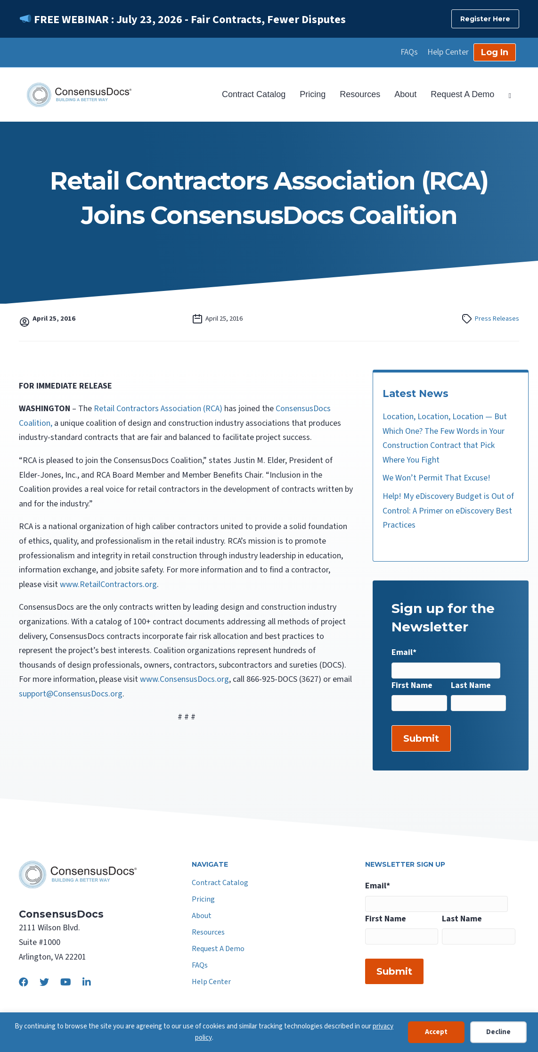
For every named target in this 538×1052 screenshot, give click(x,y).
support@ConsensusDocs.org (70, 694)
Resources (360, 94)
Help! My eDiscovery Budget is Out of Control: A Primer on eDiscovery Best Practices (448, 510)
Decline (498, 1032)
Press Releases (497, 318)
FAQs (409, 52)
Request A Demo (462, 94)
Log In (494, 52)
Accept (436, 1032)
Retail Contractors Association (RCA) (157, 408)
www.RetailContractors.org (108, 584)
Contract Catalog (253, 94)
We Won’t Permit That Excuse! (436, 478)
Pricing (313, 94)
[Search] (506, 95)
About (405, 94)
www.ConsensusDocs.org (184, 679)
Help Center (448, 52)
